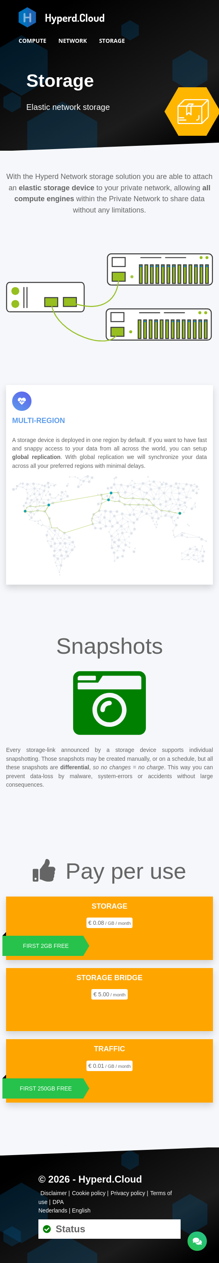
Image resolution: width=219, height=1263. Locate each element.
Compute (32, 40)
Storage (112, 40)
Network (73, 40)
